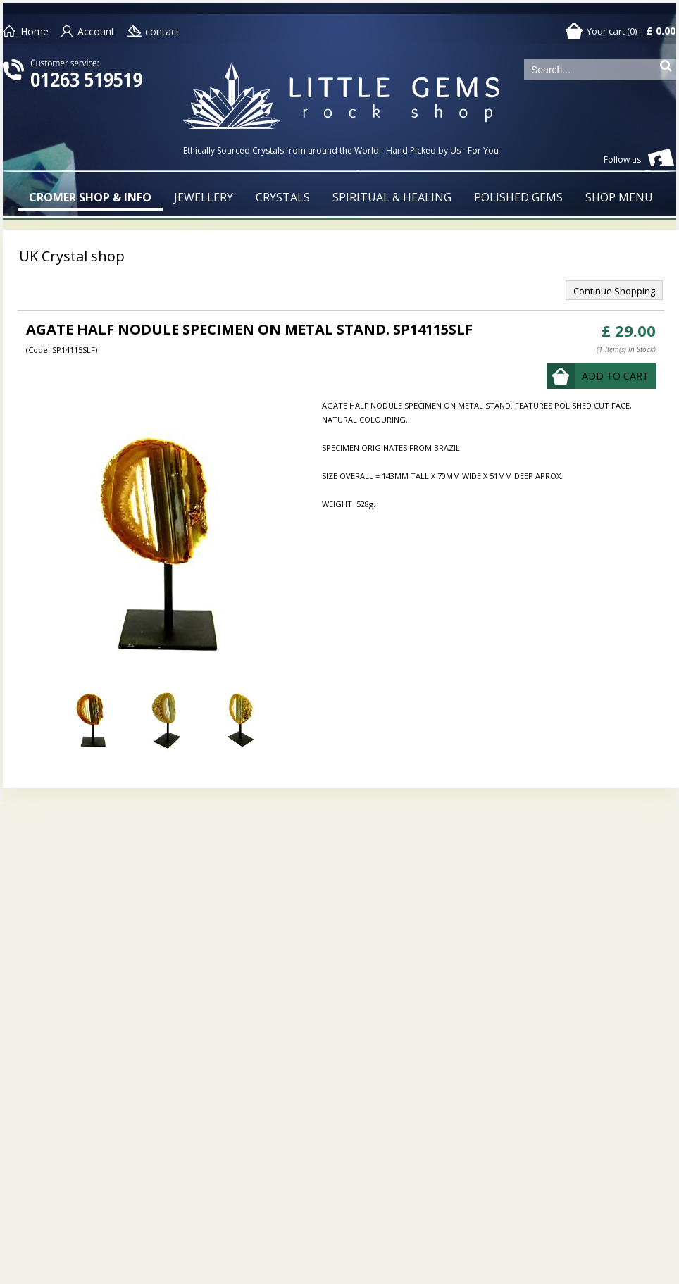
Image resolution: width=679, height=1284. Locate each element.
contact (162, 31)
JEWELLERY (203, 197)
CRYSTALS (283, 197)
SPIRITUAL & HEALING (391, 197)
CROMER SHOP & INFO (90, 197)
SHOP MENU (619, 197)
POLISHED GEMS (518, 197)
